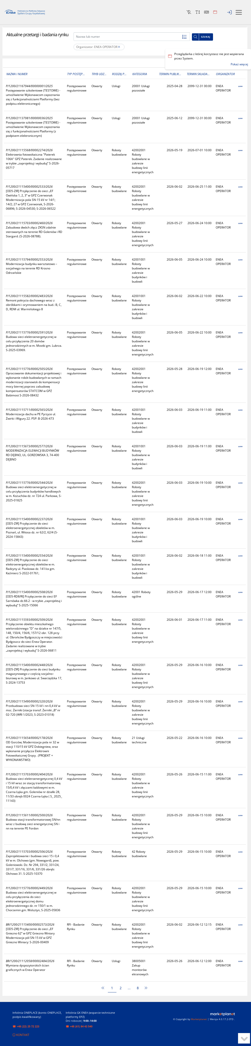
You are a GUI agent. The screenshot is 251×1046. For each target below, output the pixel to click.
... (129, 988)
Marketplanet (199, 1019)
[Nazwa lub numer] (132, 36)
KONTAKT (21, 1035)
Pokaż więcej (239, 64)
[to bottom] (244, 1038)
